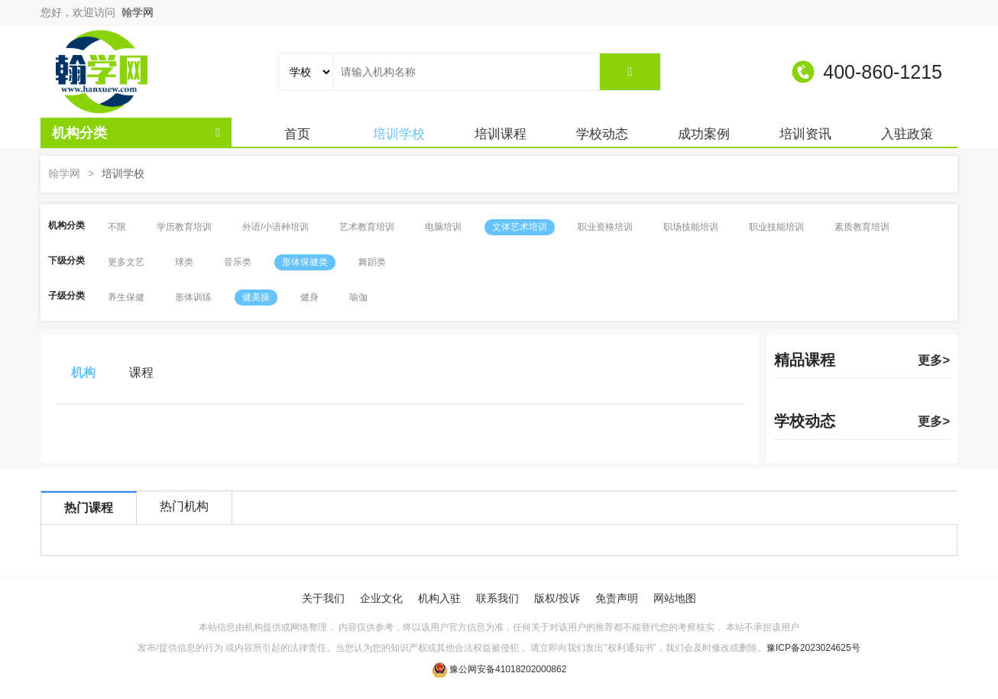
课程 (141, 372)
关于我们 (323, 598)
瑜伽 (358, 297)
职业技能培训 (776, 227)
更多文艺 (126, 262)
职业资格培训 (605, 227)
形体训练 (193, 297)
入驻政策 (907, 134)
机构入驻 (439, 598)
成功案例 (704, 134)
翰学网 (138, 12)
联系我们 (497, 598)
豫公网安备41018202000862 (507, 669)
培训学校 (399, 134)
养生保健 (126, 297)
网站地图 (674, 598)
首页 (297, 134)
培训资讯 (805, 134)
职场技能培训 (690, 227)
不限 (117, 227)
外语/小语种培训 (275, 227)
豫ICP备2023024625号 (813, 647)
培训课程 (501, 134)
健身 (309, 297)
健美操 (256, 297)
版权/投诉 (557, 598)
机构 (83, 372)
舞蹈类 (372, 262)
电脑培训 (443, 227)
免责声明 (616, 598)
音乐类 (237, 262)
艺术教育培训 (366, 227)
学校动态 (602, 134)
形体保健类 (305, 262)
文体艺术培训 (519, 227)
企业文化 (381, 598)
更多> (934, 360)
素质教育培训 (861, 227)
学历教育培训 (184, 227)
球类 (184, 262)
